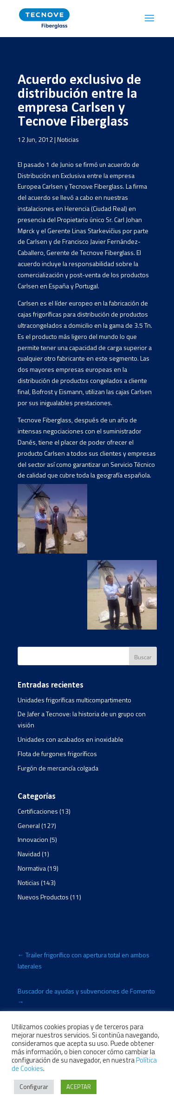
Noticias (68, 139)
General (29, 825)
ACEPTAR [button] (78, 1086)
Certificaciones (38, 811)
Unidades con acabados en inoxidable (70, 739)
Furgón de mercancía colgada (58, 768)
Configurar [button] (33, 1086)
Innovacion (33, 839)
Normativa (32, 868)
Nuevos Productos (43, 897)
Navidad (29, 854)
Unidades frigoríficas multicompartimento (74, 700)
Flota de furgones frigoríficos (57, 753)
